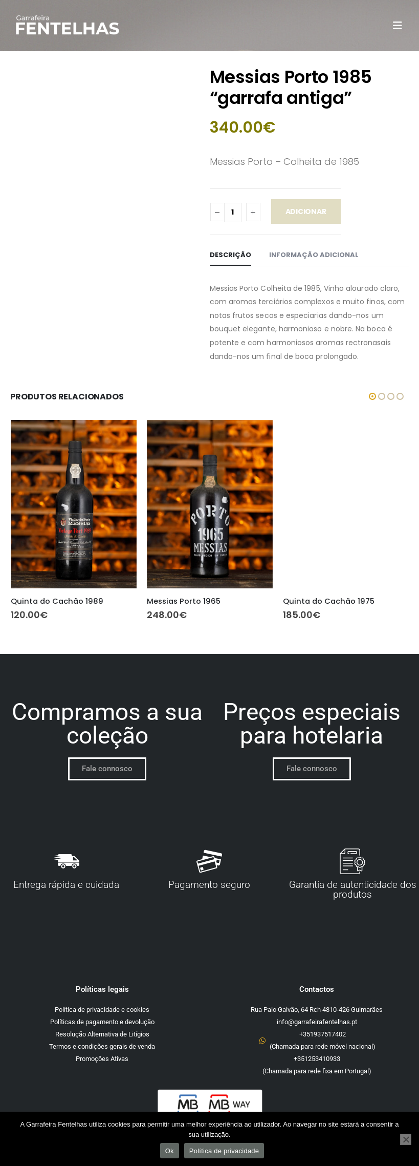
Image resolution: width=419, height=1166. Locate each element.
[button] (400, 25)
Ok (169, 1151)
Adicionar (305, 211)
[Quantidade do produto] (232, 212)
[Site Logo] (67, 25)
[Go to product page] (74, 504)
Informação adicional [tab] (314, 255)
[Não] (405, 1139)
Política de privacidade (224, 1151)
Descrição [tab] (230, 255)
